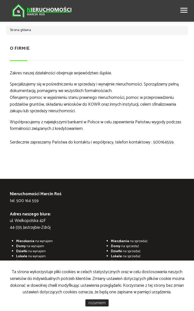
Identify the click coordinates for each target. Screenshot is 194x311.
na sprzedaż (129, 241)
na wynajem (34, 241)
